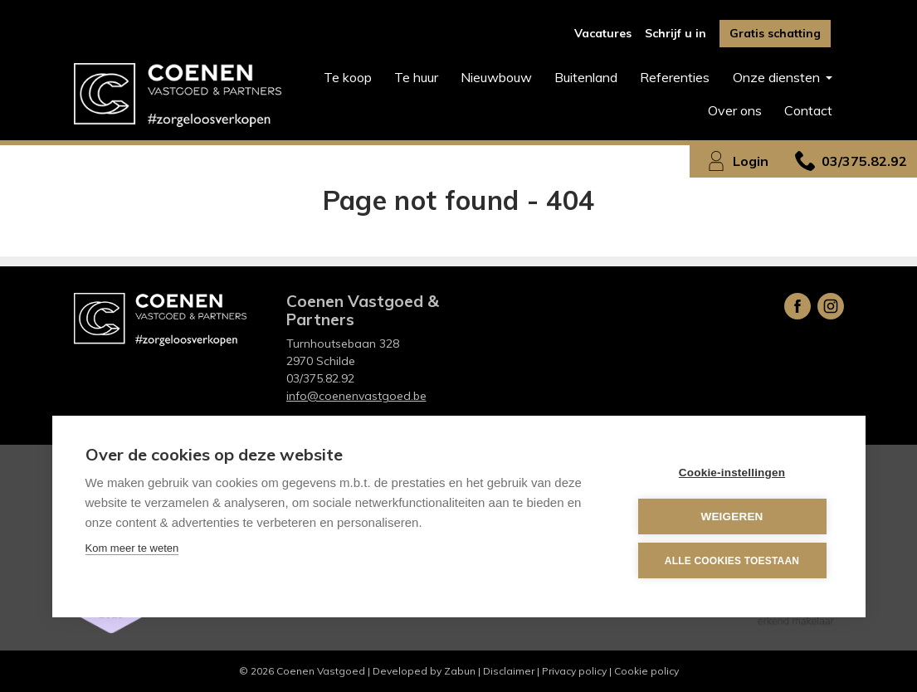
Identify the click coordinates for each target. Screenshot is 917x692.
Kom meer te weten (132, 548)
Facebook (797, 306)
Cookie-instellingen (732, 472)
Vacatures (603, 33)
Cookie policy (646, 671)
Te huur (416, 77)
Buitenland (585, 77)
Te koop (348, 77)
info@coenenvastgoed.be (356, 395)
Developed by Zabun (424, 671)
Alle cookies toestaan (732, 561)
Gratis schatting (775, 33)
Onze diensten (778, 77)
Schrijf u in (675, 33)
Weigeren (731, 516)
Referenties (675, 77)
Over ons (735, 110)
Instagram (830, 306)
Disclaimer (508, 671)
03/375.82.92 (320, 378)
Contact (808, 110)
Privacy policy (574, 671)
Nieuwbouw (496, 77)
